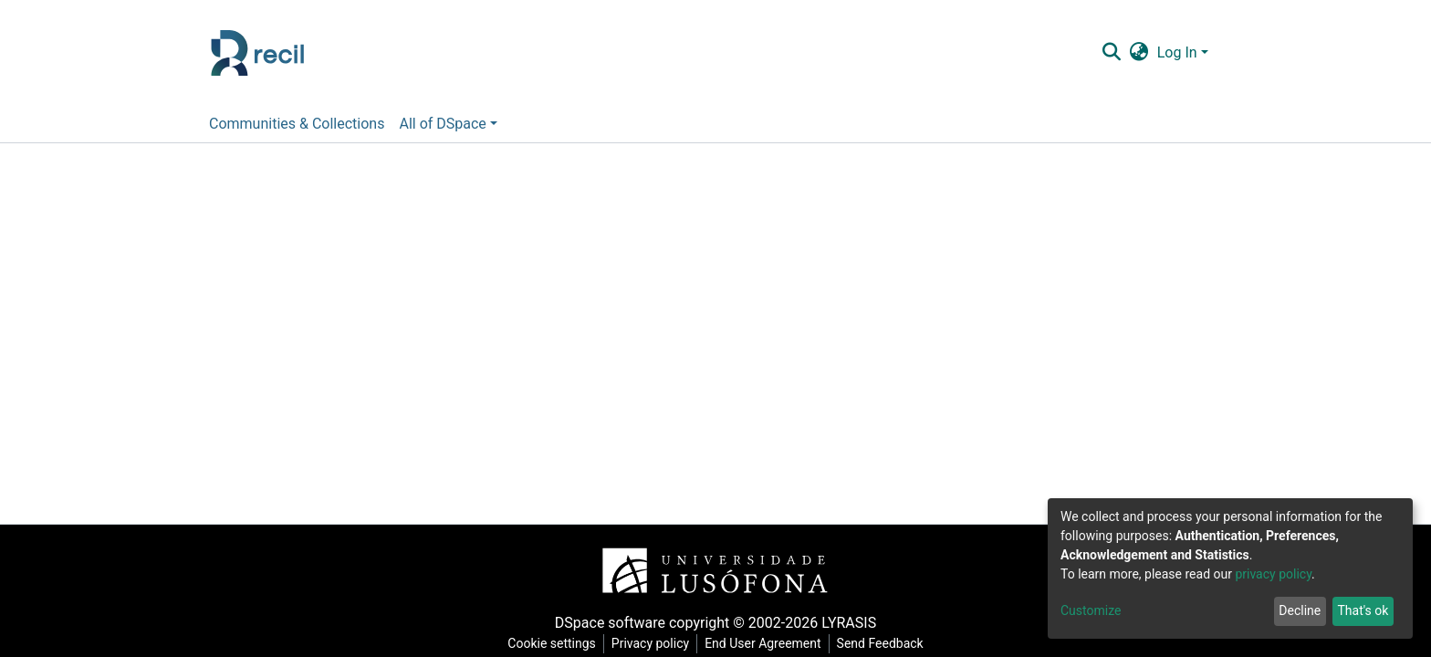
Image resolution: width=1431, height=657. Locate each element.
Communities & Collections (296, 123)
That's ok (1362, 610)
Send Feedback (880, 643)
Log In (1177, 52)
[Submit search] (1111, 53)
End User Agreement (762, 643)
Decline (1300, 610)
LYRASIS (848, 622)
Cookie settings (551, 643)
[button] (1138, 53)
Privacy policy (650, 643)
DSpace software (610, 622)
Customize (1090, 610)
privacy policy (1273, 574)
